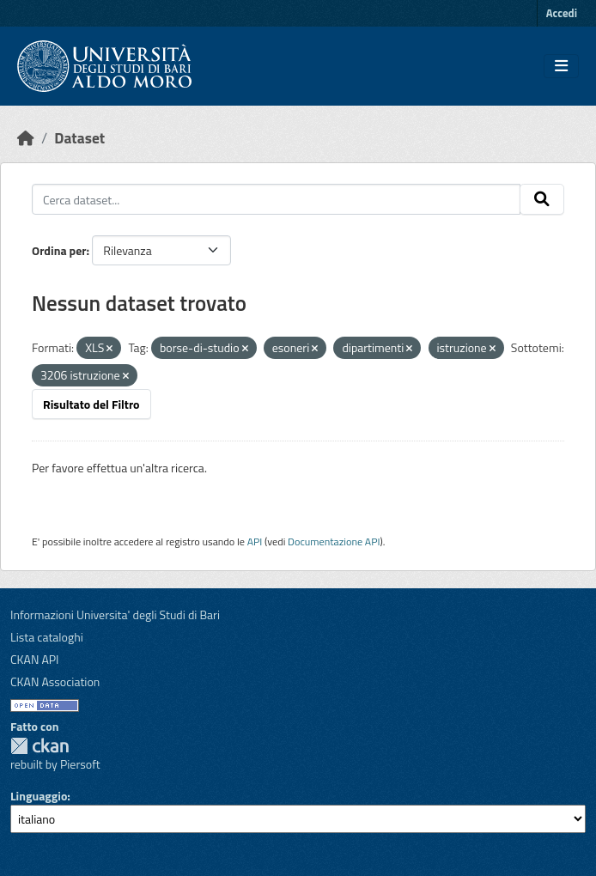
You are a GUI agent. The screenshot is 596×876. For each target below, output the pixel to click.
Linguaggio (38, 796)
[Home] (25, 137)
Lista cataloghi (46, 637)
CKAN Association (55, 681)
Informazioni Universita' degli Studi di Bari (115, 614)
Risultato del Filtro (91, 404)
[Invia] (542, 199)
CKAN (39, 746)
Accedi (561, 12)
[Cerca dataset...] (276, 199)
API (255, 541)
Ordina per (59, 250)
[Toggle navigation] (561, 66)
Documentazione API (334, 541)
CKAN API (34, 659)
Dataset (79, 137)
